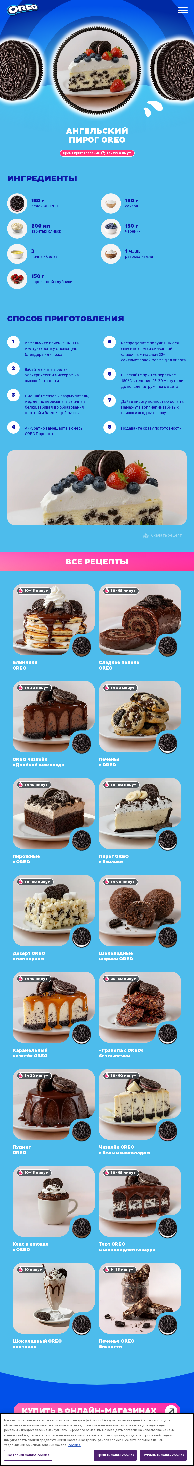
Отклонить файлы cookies (163, 1455)
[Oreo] (22, 10)
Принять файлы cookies (115, 1455)
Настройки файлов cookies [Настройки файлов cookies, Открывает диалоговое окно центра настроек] (28, 1455)
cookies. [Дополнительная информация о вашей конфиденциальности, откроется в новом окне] (74, 1445)
